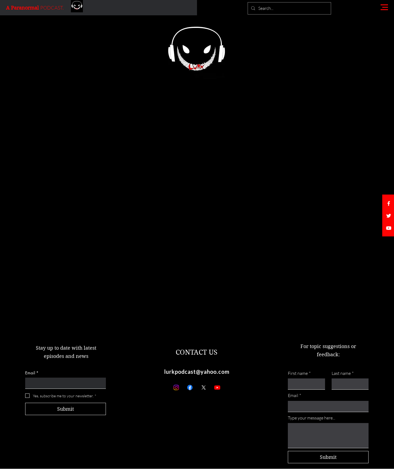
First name (299, 373)
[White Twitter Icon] (389, 216)
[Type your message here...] (328, 435)
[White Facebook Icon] (389, 203)
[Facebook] (189, 387)
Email (32, 372)
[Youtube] (217, 387)
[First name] (305, 383)
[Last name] (349, 383)
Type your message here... (311, 418)
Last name (343, 373)
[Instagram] (176, 387)
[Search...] (288, 8)
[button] (384, 7)
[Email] (64, 383)
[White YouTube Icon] (389, 228)
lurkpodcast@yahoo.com (197, 371)
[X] (203, 387)
